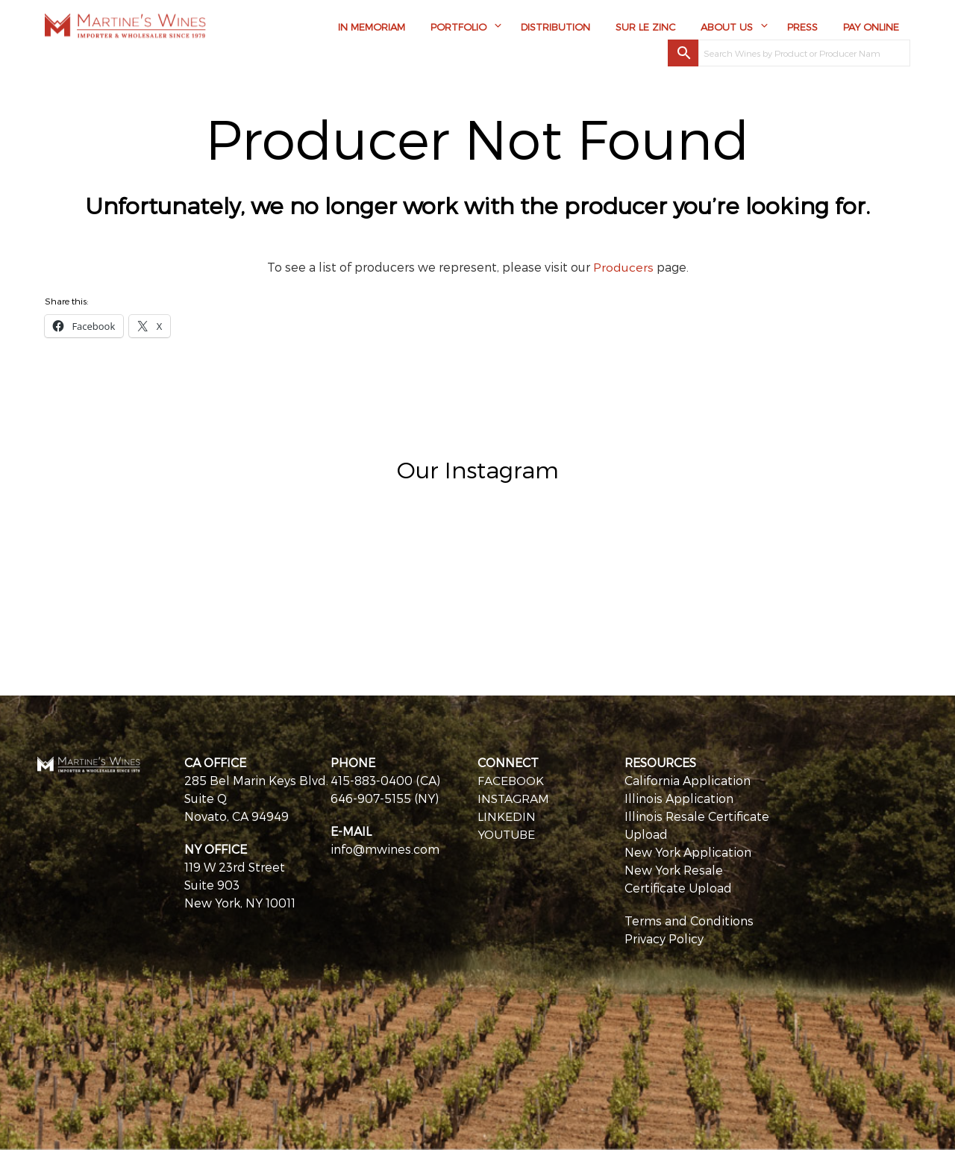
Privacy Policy (664, 938)
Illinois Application (678, 798)
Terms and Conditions (689, 920)
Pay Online (871, 28)
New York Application (687, 852)
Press (802, 28)
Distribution (555, 28)
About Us (727, 28)
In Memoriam (371, 28)
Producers (623, 267)
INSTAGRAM (514, 798)
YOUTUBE (507, 834)
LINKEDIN (507, 816)
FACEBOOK (511, 780)
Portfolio (458, 28)
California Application (687, 780)
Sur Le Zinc (645, 28)
